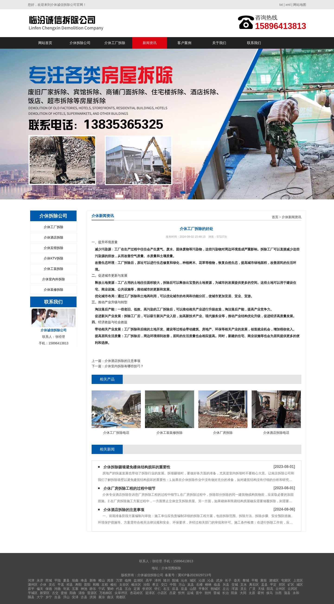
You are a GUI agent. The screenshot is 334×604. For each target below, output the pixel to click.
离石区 (254, 584)
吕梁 (172, 593)
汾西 (278, 593)
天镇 (261, 589)
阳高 (270, 589)
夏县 (66, 580)
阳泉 (234, 593)
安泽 (75, 597)
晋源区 (92, 593)
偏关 (40, 589)
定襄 (137, 589)
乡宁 (48, 597)
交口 (164, 584)
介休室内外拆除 (53, 279)
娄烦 (64, 593)
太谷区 (124, 584)
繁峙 (110, 589)
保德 (48, 589)
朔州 (208, 593)
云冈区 (292, 589)
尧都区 (121, 597)
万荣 (119, 580)
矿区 (291, 584)
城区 (193, 580)
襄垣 (263, 580)
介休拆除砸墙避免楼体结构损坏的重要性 (136, 467)
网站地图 (299, 4)
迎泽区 (150, 593)
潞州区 (33, 584)
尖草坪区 (121, 593)
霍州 (260, 593)
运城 (190, 593)
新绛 (93, 580)
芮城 (48, 580)
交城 (234, 584)
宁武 (101, 589)
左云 (226, 589)
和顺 (96, 584)
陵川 (166, 580)
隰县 (31, 597)
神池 (84, 589)
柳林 (208, 584)
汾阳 (146, 584)
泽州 (157, 580)
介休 (43, 584)
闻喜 (110, 580)
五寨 (75, 589)
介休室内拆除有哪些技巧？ (124, 366)
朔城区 (215, 589)
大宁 (40, 597)
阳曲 (73, 593)
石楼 (199, 584)
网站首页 (45, 43)
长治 (225, 593)
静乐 (93, 589)
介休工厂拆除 (114, 43)
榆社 (113, 584)
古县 (84, 597)
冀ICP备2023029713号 (194, 575)
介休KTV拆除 (53, 258)
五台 (128, 589)
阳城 (175, 580)
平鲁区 (203, 589)
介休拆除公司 (80, 43)
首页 (275, 217)
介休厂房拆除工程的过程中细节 (129, 488)
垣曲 (75, 580)
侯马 (269, 593)
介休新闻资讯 (291, 217)
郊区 (282, 584)
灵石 (52, 584)
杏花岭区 (136, 593)
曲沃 (110, 597)
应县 (175, 589)
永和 (296, 593)
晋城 (216, 593)
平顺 (254, 580)
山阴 (193, 589)
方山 (182, 584)
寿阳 (78, 584)
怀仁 (157, 589)
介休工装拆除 (53, 269)
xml (288, 4)
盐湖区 (138, 580)
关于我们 (219, 43)
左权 (105, 584)
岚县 (190, 584)
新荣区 (45, 593)
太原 (252, 593)
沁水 (184, 580)
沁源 (202, 580)
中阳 (173, 584)
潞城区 (274, 580)
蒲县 (287, 593)
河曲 (57, 589)
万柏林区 (105, 593)
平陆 (57, 580)
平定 (273, 584)
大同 (243, 593)
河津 (31, 580)
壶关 (237, 580)
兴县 (226, 584)
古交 (55, 593)
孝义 (155, 584)
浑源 (234, 589)
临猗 (128, 580)
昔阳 (87, 584)
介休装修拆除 (53, 289)
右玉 (166, 589)
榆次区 (136, 584)
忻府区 (147, 589)
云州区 (280, 589)
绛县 (84, 580)
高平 (149, 580)
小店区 (162, 593)
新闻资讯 (150, 43)
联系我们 (254, 43)
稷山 (101, 580)
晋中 (199, 593)
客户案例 (184, 43)
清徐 (81, 593)
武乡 (219, 580)
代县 (119, 589)
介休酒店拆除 (53, 237)
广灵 (252, 589)
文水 (243, 584)
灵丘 (243, 589)
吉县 (57, 597)
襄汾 (101, 597)
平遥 (61, 584)
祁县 (69, 584)
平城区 (33, 593)
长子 (228, 580)
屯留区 (286, 580)
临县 (217, 584)
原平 (31, 589)
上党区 (298, 580)
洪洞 (93, 597)
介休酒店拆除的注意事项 (122, 361)
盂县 (264, 584)
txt (281, 4)
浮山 (66, 597)
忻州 (181, 593)
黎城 (246, 580)
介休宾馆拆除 (53, 248)
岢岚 (66, 589)
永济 (40, 580)
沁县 (210, 580)
